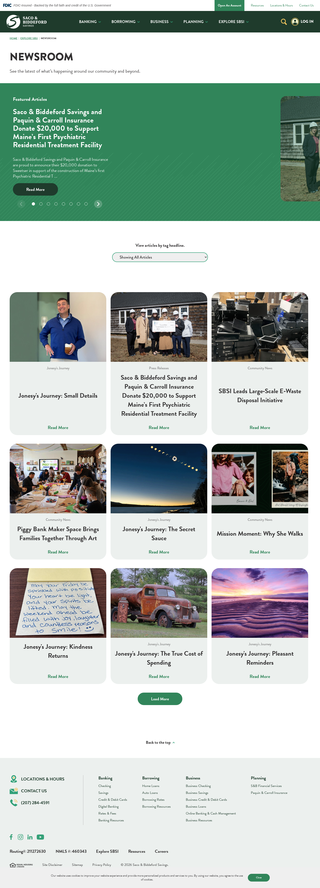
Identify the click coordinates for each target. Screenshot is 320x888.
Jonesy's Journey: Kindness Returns (58, 651)
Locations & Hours (281, 5)
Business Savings (197, 792)
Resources (257, 5)
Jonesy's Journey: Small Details (58, 395)
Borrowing (123, 22)
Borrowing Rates (153, 799)
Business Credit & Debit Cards (206, 799)
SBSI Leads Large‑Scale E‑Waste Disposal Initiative (260, 395)
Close (259, 877)
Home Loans (150, 785)
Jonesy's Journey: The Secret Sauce (159, 533)
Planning (193, 22)
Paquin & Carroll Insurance (269, 792)
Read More (35, 189)
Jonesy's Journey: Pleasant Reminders (260, 658)
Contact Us (306, 5)
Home (13, 38)
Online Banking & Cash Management (211, 813)
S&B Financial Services (266, 785)
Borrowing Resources (156, 806)
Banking (88, 22)
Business (159, 22)
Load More (160, 699)
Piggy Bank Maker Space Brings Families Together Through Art (58, 533)
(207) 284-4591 (29, 802)
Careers (161, 851)
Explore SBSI (231, 22)
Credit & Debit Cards (112, 799)
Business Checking (198, 785)
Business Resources (199, 820)
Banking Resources (111, 820)
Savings (103, 792)
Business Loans (196, 806)
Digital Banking (108, 806)
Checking (104, 785)
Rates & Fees (107, 813)
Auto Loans (150, 792)
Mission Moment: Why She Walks (260, 533)
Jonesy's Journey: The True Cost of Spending (159, 658)
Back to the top (158, 742)
